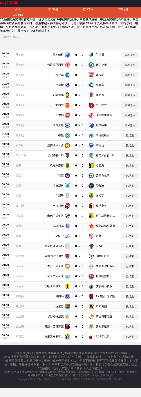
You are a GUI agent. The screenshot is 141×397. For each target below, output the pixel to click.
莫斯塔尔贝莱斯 (105, 225)
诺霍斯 (100, 165)
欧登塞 (59, 74)
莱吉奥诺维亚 (104, 316)
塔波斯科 (58, 185)
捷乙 (18, 175)
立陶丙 (20, 296)
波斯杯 (20, 225)
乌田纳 (59, 296)
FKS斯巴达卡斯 (105, 296)
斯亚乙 (20, 336)
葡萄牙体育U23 (105, 155)
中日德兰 (101, 105)
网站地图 (108, 375)
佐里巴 (59, 306)
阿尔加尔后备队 (105, 266)
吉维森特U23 (56, 155)
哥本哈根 (58, 54)
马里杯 (20, 306)
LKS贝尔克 (102, 256)
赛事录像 (123, 9)
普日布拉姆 (103, 175)
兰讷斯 (100, 54)
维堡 (61, 135)
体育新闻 (17, 14)
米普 (98, 235)
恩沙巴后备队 (55, 266)
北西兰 (59, 105)
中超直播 (9, 3)
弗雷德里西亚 (55, 64)
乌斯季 (59, 195)
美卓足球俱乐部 (54, 245)
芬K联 (19, 235)
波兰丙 (20, 205)
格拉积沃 (58, 205)
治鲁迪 (100, 185)
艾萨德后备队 (104, 286)
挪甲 (18, 165)
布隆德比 (58, 94)
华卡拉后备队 (55, 276)
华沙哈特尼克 (55, 316)
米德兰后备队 (55, 215)
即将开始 (130, 54)
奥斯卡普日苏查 (54, 326)
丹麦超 (20, 54)
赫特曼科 (101, 205)
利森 (61, 175)
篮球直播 (88, 9)
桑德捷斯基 (103, 135)
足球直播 (53, 9)
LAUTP (59, 235)
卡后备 (20, 266)
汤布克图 (101, 306)
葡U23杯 (21, 155)
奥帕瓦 (100, 195)
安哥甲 (20, 145)
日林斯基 (58, 225)
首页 (17, 9)
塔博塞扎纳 (103, 336)
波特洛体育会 (55, 145)
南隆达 (100, 145)
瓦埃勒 (100, 74)
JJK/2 (99, 245)
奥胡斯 (100, 94)
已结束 (130, 135)
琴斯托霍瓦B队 (54, 256)
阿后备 (20, 215)
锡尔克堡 (101, 64)
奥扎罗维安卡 (104, 326)
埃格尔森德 (57, 165)
